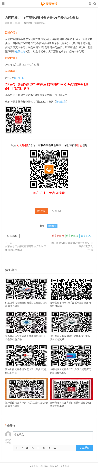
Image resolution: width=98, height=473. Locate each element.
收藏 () (12, 235)
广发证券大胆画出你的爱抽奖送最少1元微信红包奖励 (26, 297)
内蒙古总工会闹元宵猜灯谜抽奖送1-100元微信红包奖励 (25, 248)
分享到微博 (58, 235)
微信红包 (28, 23)
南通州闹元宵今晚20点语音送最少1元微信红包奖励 (26, 364)
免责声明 (65, 466)
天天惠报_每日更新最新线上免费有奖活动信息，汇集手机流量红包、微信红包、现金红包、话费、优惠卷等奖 (49, 4)
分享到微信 (72, 235)
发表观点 (84, 447)
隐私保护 (54, 466)
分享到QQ (86, 235)
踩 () (56, 211)
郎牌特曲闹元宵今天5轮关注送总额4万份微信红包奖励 (26, 397)
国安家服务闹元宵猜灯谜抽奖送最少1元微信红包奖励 (72, 245)
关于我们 (34, 466)
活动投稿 (44, 466)
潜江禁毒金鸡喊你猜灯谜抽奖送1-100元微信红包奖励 (71, 331)
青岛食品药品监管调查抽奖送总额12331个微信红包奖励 (26, 331)
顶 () (41, 211)
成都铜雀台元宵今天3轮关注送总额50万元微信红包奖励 (71, 364)
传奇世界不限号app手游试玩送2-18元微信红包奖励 (71, 297)
